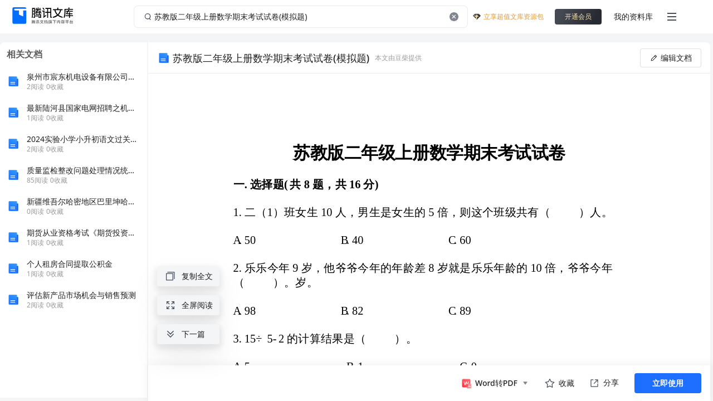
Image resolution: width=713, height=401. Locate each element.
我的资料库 (633, 16)
